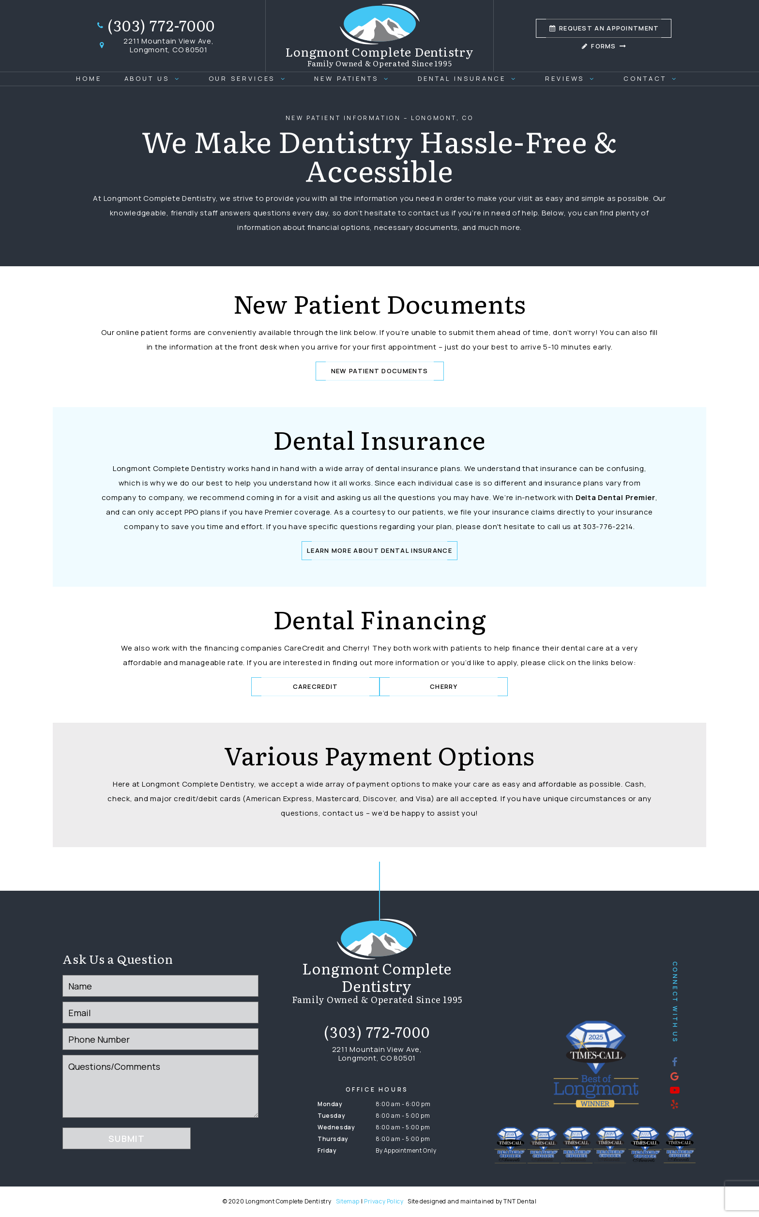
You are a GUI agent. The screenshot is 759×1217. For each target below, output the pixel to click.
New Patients (354, 78)
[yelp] (675, 1104)
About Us (155, 78)
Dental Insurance (470, 78)
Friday (327, 1150)
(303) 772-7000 (155, 25)
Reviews (573, 78)
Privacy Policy (383, 1201)
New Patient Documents (379, 370)
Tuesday (331, 1115)
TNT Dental (519, 1201)
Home (89, 78)
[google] (675, 1075)
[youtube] (675, 1089)
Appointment (603, 28)
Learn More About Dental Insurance (379, 550)
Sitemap (348, 1201)
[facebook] (675, 1061)
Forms (603, 46)
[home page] (379, 36)
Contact (653, 78)
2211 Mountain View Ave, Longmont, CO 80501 (155, 45)
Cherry (443, 686)
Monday (330, 1104)
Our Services (250, 78)
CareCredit (315, 686)
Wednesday (336, 1127)
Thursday (333, 1139)
